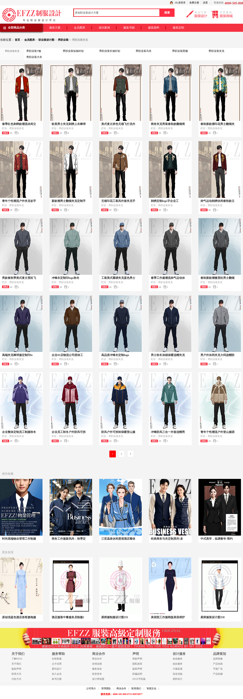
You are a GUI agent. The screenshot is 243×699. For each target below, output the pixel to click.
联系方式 (16, 673)
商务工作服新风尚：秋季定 (69, 538)
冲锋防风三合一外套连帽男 (168, 432)
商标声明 (137, 658)
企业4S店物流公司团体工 (67, 355)
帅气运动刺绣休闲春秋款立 (217, 200)
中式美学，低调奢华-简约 (216, 538)
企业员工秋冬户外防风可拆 (69, 432)
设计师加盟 (98, 679)
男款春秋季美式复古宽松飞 (19, 277)
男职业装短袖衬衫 (73, 50)
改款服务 (177, 663)
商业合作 (97, 658)
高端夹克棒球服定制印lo (17, 355)
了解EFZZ (17, 658)
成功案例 (104, 27)
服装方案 (55, 27)
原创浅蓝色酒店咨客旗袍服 (19, 617)
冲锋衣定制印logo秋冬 (65, 277)
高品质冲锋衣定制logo (115, 355)
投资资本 (97, 673)
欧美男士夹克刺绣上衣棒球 (69, 124)
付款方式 (16, 679)
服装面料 (153, 27)
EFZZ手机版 (139, 679)
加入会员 (57, 673)
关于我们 (16, 663)
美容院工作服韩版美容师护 (168, 617)
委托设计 (57, 668)
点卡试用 (57, 663)
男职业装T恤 (33, 50)
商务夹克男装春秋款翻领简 (168, 124)
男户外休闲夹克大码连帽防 (217, 355)
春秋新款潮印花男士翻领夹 (217, 124)
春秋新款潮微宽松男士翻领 (217, 277)
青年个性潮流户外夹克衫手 (19, 200)
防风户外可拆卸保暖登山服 (118, 432)
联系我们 (136, 688)
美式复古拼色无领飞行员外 (118, 124)
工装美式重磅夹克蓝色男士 (118, 277)
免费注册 (194, 2)
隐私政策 (137, 663)
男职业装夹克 (216, 50)
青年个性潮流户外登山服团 (217, 432)
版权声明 (16, 668)
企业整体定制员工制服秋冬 (19, 432)
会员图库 (79, 27)
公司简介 (91, 688)
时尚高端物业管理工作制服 (19, 538)
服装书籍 (129, 27)
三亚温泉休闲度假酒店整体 (118, 538)
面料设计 (177, 679)
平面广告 (218, 668)
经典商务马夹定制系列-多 (167, 538)
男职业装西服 (180, 50)
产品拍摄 (218, 673)
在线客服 (57, 658)
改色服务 (177, 658)
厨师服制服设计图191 (114, 617)
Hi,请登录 (180, 2)
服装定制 (178, 27)
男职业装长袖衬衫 (109, 50)
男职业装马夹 (143, 50)
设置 (205, 2)
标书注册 (57, 679)
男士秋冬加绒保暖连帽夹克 (168, 355)
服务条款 (97, 668)
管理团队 (106, 688)
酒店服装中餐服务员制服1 (68, 617)
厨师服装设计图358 (212, 617)
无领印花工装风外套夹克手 (118, 200)
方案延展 (177, 668)
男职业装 (63, 39)
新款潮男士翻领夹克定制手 (69, 200)
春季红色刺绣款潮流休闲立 (19, 124)
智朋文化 (151, 688)
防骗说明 (137, 673)
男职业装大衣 (34, 57)
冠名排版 (177, 673)
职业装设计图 (46, 39)
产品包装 (218, 663)
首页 (17, 39)
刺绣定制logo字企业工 (165, 200)
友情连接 (97, 663)
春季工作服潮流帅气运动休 (168, 277)
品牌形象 (218, 658)
